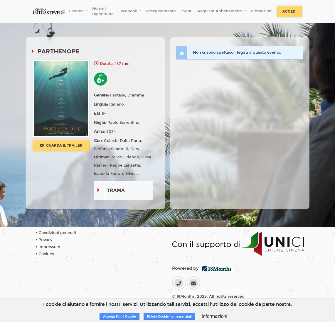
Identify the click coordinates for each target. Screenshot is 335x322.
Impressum (48, 247)
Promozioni (261, 11)
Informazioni (214, 316)
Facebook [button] (128, 11)
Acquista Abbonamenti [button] (220, 11)
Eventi (187, 11)
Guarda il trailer (61, 145)
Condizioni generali (56, 233)
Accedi (289, 11)
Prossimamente (161, 11)
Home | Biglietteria (103, 11)
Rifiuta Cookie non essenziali (169, 316)
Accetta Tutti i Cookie (119, 316)
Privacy (44, 240)
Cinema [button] (77, 11)
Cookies (45, 254)
